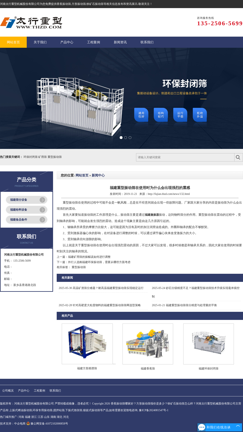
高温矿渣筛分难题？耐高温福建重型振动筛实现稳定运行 (101, 288)
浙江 (34, 416)
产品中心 (23, 390)
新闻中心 (98, 175)
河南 (21, 416)
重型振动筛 (55, 156)
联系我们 (55, 390)
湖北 (59, 416)
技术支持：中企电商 (13, 423)
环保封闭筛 (30, 156)
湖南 (53, 416)
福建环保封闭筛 (208, 368)
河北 (66, 416)
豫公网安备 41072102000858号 (47, 423)
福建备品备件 (18, 219)
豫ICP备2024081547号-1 (153, 410)
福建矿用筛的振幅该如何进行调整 (89, 256)
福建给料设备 (18, 209)
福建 (28, 416)
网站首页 (82, 175)
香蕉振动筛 (64, 3)
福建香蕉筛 (148, 368)
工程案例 (39, 390)
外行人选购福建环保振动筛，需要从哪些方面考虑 (99, 262)
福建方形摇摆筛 (87, 368)
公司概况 (8, 390)
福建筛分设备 (18, 199)
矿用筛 (43, 156)
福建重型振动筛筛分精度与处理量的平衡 (184, 305)
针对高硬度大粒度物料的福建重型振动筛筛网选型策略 (100, 305)
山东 (47, 416)
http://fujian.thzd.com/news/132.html (169, 193)
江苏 (40, 416)
